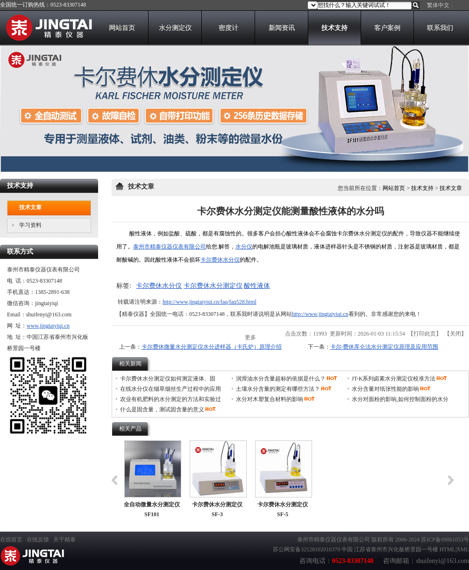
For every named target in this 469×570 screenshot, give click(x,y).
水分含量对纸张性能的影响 (385, 389)
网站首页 (394, 188)
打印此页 (424, 333)
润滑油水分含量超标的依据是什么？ (281, 378)
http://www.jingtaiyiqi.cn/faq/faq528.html (209, 302)
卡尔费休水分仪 (220, 259)
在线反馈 (38, 539)
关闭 (455, 333)
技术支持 (422, 188)
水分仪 (243, 246)
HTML (447, 549)
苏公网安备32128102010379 (306, 549)
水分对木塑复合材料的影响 (269, 399)
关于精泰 (64, 539)
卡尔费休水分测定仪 (213, 285)
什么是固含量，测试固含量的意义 (162, 409)
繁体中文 (438, 5)
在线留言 (11, 539)
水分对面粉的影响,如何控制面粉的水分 (400, 399)
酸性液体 (257, 285)
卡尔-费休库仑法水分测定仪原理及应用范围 (384, 346)
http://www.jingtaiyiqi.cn (320, 314)
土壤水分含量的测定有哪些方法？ (278, 389)
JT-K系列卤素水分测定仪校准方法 (394, 378)
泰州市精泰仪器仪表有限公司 (169, 246)
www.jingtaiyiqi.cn (48, 325)
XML (462, 549)
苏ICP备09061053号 (445, 539)
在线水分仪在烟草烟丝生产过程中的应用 (170, 389)
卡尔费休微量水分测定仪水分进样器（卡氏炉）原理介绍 (212, 346)
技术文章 (451, 188)
